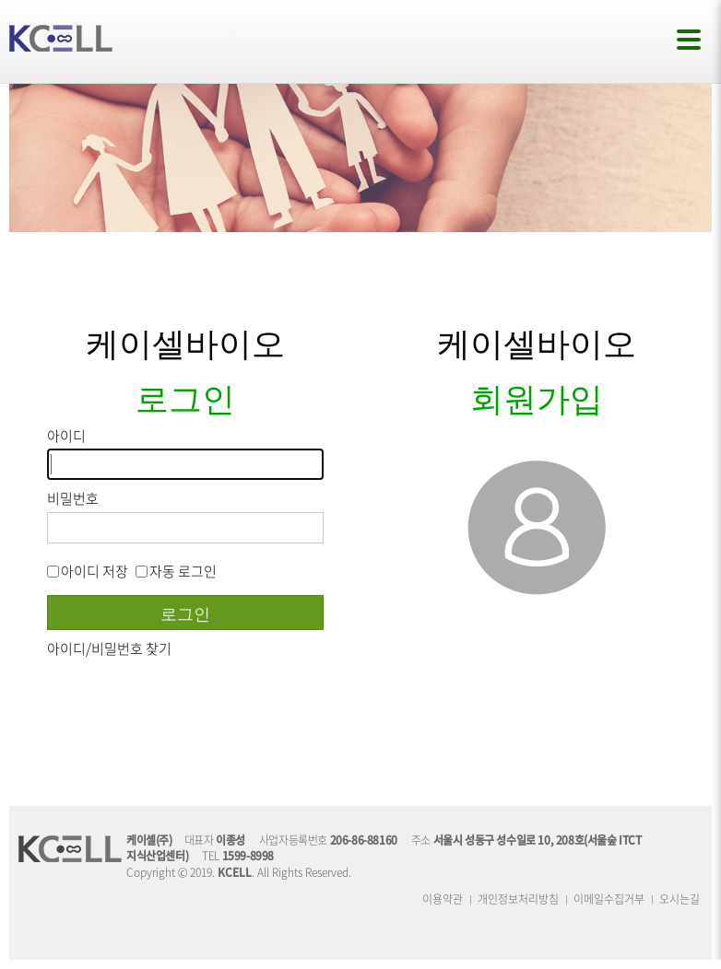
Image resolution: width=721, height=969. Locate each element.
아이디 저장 (87, 571)
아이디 (66, 436)
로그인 (185, 613)
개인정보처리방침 (518, 899)
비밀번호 (73, 498)
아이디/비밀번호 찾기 (109, 648)
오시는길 (679, 899)
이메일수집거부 (608, 899)
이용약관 (442, 899)
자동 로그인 (176, 571)
